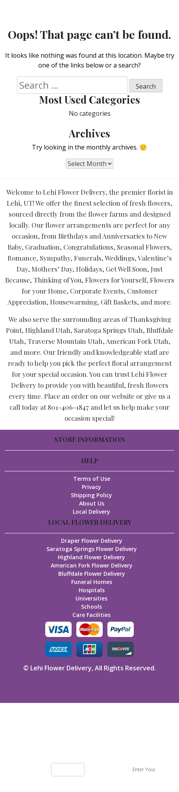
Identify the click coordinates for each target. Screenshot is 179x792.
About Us (91, 503)
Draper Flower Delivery (91, 540)
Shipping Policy (91, 495)
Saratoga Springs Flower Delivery (91, 549)
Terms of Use (91, 478)
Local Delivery (91, 511)
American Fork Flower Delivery (92, 565)
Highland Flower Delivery (91, 557)
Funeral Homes (91, 582)
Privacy (91, 487)
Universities (91, 598)
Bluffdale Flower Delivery (91, 573)
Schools (91, 606)
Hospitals (92, 590)
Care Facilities (91, 615)
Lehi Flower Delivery (61, 668)
